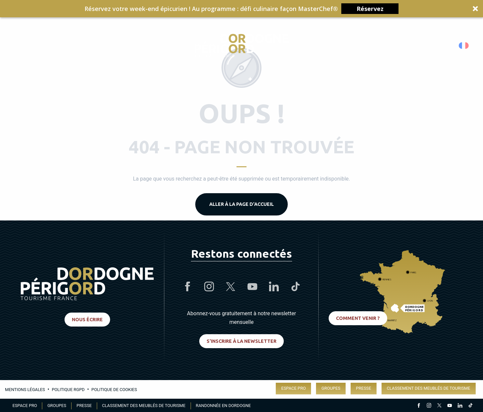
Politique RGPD (68, 389)
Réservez (370, 9)
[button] (241, 8)
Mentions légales (25, 389)
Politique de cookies (114, 389)
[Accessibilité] (400, 46)
